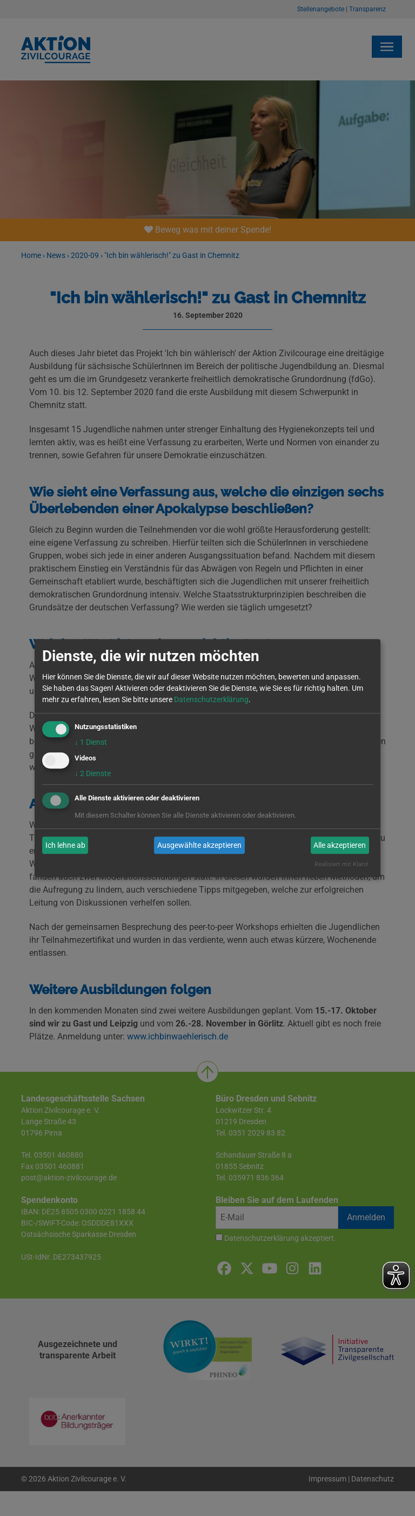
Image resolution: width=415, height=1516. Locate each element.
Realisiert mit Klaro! (341, 864)
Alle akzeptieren (339, 845)
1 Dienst (91, 742)
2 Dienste (93, 774)
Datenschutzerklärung (211, 699)
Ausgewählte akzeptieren (199, 845)
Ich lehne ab (65, 845)
